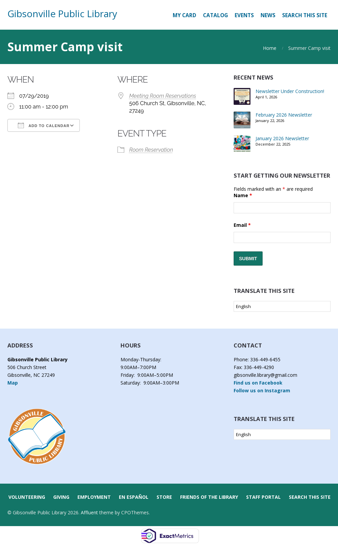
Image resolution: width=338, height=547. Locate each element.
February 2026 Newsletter (284, 115)
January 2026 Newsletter (282, 138)
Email (242, 225)
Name (243, 195)
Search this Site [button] (304, 15)
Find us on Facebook (258, 382)
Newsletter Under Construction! (290, 91)
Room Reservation (151, 150)
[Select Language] (282, 306)
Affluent (89, 512)
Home (269, 48)
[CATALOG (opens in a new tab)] (215, 15)
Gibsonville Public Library (62, 13)
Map (12, 382)
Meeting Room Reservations (162, 96)
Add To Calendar (43, 125)
